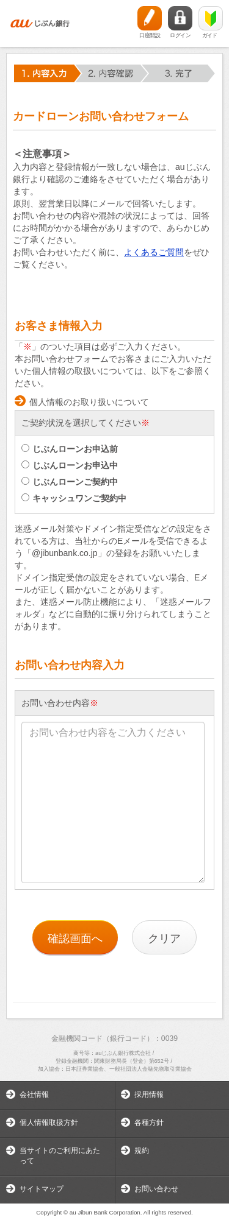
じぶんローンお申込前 (69, 449)
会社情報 (34, 1094)
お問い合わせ (156, 1189)
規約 (141, 1150)
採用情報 (149, 1094)
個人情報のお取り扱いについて (89, 402)
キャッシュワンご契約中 (73, 498)
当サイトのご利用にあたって (60, 1156)
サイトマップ (42, 1189)
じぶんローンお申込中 (69, 465)
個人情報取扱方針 (49, 1122)
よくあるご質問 (154, 252)
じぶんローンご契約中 (69, 482)
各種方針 (149, 1122)
